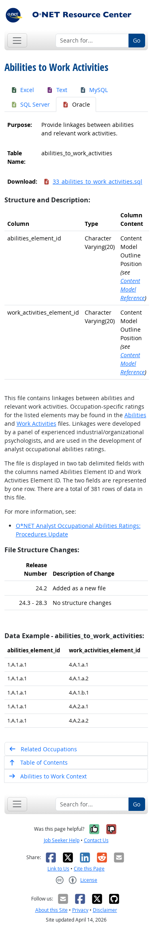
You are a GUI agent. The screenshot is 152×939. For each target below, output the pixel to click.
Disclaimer (105, 910)
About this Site (51, 910)
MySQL (93, 90)
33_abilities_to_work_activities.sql (93, 181)
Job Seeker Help (61, 840)
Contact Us (96, 840)
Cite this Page (89, 868)
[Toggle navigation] (17, 40)
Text (56, 90)
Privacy (80, 910)
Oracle (76, 104)
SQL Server (30, 104)
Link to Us (58, 868)
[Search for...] (92, 40)
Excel (22, 90)
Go (136, 40)
